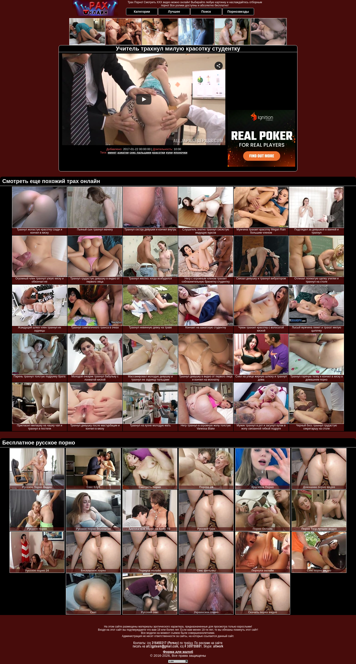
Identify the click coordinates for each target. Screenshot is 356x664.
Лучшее (174, 11)
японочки (180, 152)
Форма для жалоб (178, 652)
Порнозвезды (238, 11)
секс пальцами (140, 152)
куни (169, 152)
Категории (142, 11)
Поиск (206, 11)
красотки (158, 152)
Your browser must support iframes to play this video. (143, 99)
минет (112, 152)
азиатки (123, 152)
